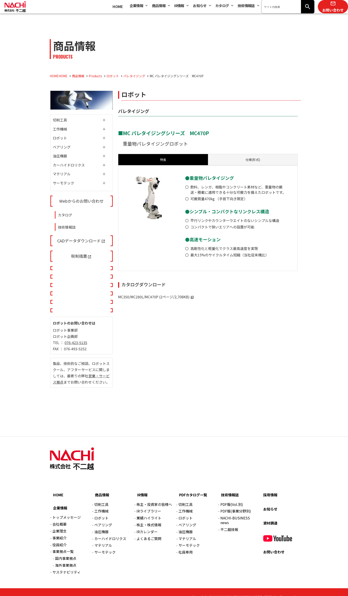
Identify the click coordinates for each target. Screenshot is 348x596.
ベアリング (62, 147)
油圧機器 (60, 155)
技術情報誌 (67, 227)
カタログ (65, 215)
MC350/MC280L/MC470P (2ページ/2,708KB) (154, 296)
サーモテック (63, 183)
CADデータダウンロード (79, 241)
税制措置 (79, 256)
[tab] (252, 159)
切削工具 (60, 120)
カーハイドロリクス (69, 165)
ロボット (60, 138)
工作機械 (60, 129)
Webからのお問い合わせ (81, 201)
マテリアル (62, 173)
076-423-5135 (76, 342)
